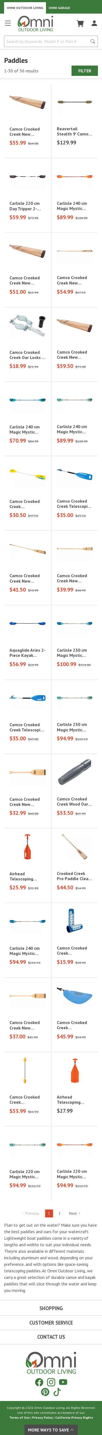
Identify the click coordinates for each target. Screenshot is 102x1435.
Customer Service (51, 1322)
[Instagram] (51, 1382)
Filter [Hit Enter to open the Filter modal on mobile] (84, 70)
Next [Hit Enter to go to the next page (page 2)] (75, 1213)
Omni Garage (59, 8)
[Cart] (80, 23)
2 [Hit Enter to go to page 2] (59, 1213)
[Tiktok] (57, 1392)
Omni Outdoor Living (25, 8)
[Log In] (94, 23)
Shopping (51, 1308)
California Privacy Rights (74, 1417)
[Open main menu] (8, 25)
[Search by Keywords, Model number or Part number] (47, 41)
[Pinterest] (45, 1392)
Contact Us (51, 1337)
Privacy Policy (42, 1417)
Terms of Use (19, 1417)
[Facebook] (39, 1382)
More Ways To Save (51, 1430)
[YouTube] (63, 1382)
